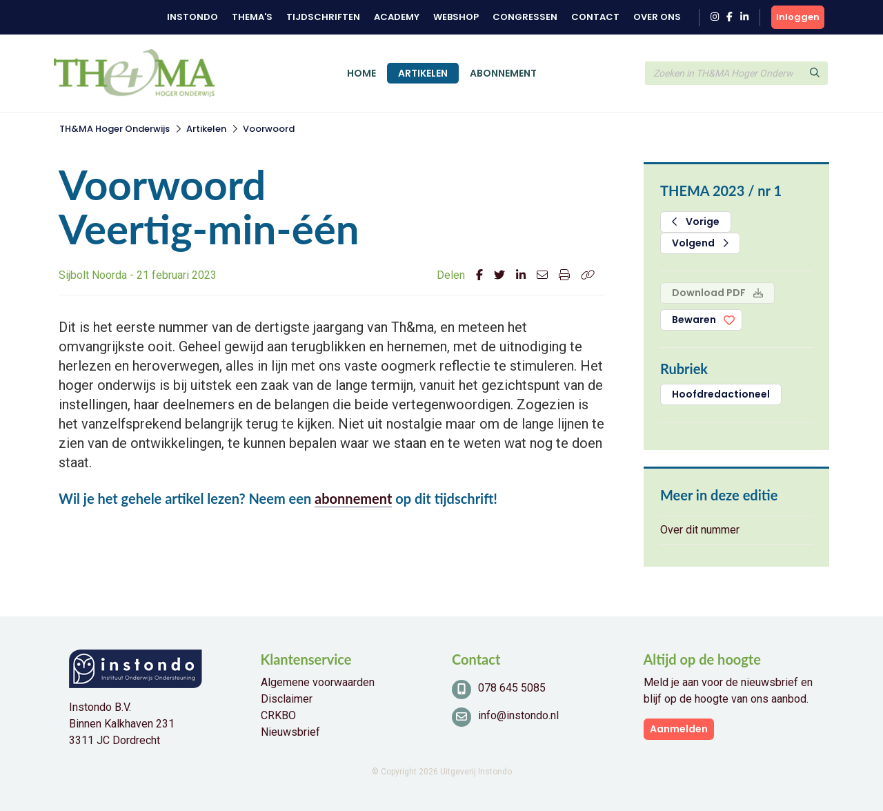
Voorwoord (269, 128)
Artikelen (423, 73)
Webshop (456, 16)
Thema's (252, 16)
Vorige (696, 221)
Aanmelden (679, 729)
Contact (595, 16)
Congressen (525, 16)
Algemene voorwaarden (318, 682)
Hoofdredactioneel (721, 394)
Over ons (657, 16)
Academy (396, 16)
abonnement (353, 498)
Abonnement (503, 73)
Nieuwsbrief (290, 732)
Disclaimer (286, 698)
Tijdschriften (323, 16)
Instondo (192, 16)
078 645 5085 (512, 687)
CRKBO (278, 715)
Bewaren (694, 319)
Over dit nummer (700, 529)
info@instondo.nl (518, 715)
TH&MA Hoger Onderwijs (114, 128)
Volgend (700, 243)
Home (361, 73)
